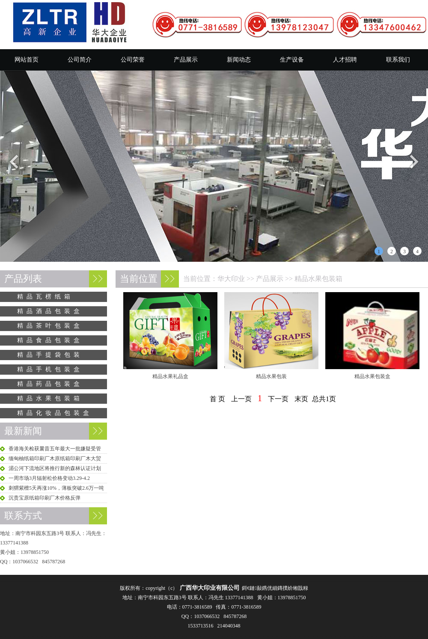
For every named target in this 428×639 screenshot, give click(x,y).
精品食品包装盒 (50, 340)
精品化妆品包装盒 (54, 413)
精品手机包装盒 (50, 369)
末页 (301, 398)
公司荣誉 (133, 59)
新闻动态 (239, 59)
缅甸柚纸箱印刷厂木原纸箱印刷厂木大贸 (55, 459)
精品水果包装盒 (372, 376)
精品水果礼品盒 (170, 376)
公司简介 (80, 59)
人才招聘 (345, 59)
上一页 (241, 398)
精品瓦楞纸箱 (45, 296)
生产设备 (292, 59)
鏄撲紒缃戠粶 (292, 588)
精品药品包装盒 (50, 384)
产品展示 (186, 59)
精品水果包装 (271, 376)
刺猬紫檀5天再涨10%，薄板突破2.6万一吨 (56, 488)
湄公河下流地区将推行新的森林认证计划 (55, 468)
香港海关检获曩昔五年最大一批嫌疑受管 (55, 449)
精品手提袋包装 (50, 355)
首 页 (217, 398)
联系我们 (398, 59)
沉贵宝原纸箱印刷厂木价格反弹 (44, 498)
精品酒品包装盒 (50, 311)
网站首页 (27, 59)
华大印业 (231, 278)
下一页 (278, 398)
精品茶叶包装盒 (50, 325)
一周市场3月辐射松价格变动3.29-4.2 (49, 478)
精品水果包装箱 (318, 278)
